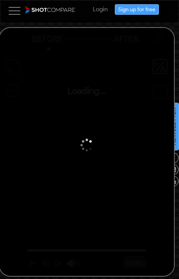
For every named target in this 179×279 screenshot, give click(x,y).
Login (170, 200)
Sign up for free (168, 237)
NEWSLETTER (53, 273)
